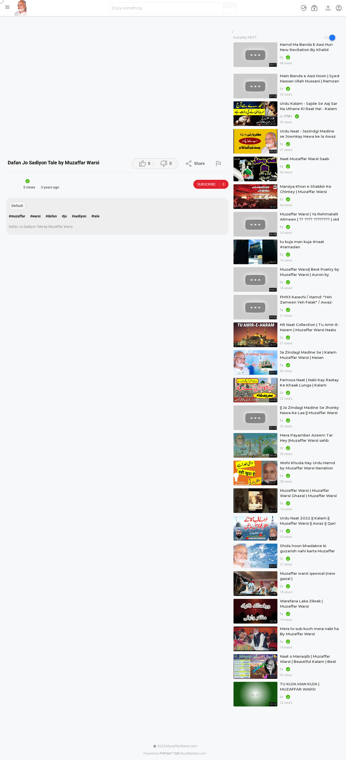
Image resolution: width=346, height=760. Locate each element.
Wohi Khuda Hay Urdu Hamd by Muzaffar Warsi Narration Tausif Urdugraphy (307, 465)
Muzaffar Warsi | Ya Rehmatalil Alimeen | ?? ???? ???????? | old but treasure (309, 217)
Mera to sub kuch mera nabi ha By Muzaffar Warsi (309, 631)
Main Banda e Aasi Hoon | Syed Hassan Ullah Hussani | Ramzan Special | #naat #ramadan (309, 78)
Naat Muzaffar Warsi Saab (304, 158)
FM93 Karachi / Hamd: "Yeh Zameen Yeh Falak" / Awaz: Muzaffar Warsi (306, 300)
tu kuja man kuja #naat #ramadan (302, 244)
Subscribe (211, 184)
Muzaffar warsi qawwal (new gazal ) (307, 576)
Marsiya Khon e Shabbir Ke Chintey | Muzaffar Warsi (305, 189)
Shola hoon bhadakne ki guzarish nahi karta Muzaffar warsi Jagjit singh (307, 548)
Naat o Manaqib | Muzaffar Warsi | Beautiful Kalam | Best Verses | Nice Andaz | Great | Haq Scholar (308, 659)
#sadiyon (79, 216)
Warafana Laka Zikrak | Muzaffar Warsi (301, 604)
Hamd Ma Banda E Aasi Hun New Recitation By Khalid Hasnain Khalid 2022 (306, 47)
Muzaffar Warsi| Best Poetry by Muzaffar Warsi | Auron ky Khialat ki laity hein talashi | (309, 272)
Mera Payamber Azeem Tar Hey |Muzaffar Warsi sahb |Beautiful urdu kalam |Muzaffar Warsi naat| (306, 438)
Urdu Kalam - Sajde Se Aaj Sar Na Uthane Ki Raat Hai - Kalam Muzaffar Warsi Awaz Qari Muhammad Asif (308, 106)
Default (17, 206)
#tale (95, 216)
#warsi (35, 216)
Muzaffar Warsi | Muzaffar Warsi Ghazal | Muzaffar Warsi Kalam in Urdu (308, 493)
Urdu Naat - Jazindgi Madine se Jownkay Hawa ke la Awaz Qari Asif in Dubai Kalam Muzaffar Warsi (308, 134)
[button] (211, 7)
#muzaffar (17, 216)
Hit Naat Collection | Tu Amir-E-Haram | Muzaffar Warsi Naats (309, 327)
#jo (64, 216)
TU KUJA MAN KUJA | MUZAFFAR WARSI (299, 687)
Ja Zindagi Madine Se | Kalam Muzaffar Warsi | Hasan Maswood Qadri (308, 355)
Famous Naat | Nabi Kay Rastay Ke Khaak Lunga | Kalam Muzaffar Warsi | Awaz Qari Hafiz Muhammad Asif (309, 383)
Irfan (288, 116)
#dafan (51, 216)
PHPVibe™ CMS (170, 753)
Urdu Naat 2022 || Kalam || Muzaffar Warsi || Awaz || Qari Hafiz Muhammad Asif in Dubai (309, 521)
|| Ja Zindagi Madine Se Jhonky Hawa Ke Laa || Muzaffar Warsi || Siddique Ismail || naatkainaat (309, 410)
